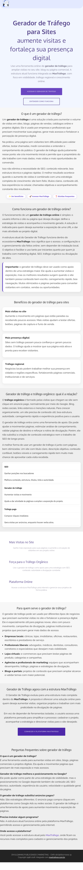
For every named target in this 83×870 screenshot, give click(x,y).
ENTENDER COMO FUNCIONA (42, 101)
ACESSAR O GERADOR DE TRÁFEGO (41, 91)
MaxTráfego (52, 842)
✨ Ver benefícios (16, 196)
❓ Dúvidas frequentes (64, 196)
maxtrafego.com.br (57, 865)
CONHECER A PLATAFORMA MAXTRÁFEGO (41, 739)
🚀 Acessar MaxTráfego (39, 196)
